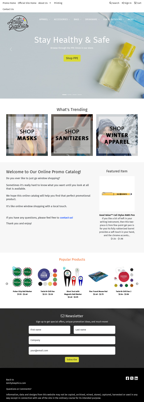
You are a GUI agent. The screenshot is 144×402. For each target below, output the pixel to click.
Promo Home (9, 3)
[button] (11, 49)
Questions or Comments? (18, 389)
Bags (78, 19)
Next (137, 283)
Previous (6, 283)
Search (114, 3)
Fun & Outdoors (113, 19)
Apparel (44, 19)
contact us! (66, 217)
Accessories (62, 19)
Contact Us (8, 9)
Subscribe (72, 359)
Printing (58, 3)
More (132, 19)
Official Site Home (27, 3)
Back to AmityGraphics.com (15, 381)
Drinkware (92, 19)
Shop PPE (72, 58)
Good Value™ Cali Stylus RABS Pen (117, 215)
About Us (43, 3)
